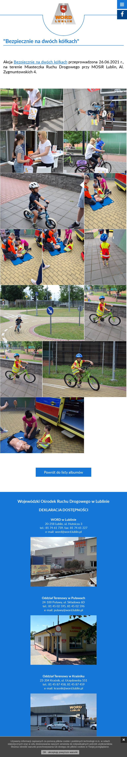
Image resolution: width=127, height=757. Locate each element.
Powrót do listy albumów (63, 472)
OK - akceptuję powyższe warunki (60, 752)
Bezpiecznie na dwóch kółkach (40, 61)
